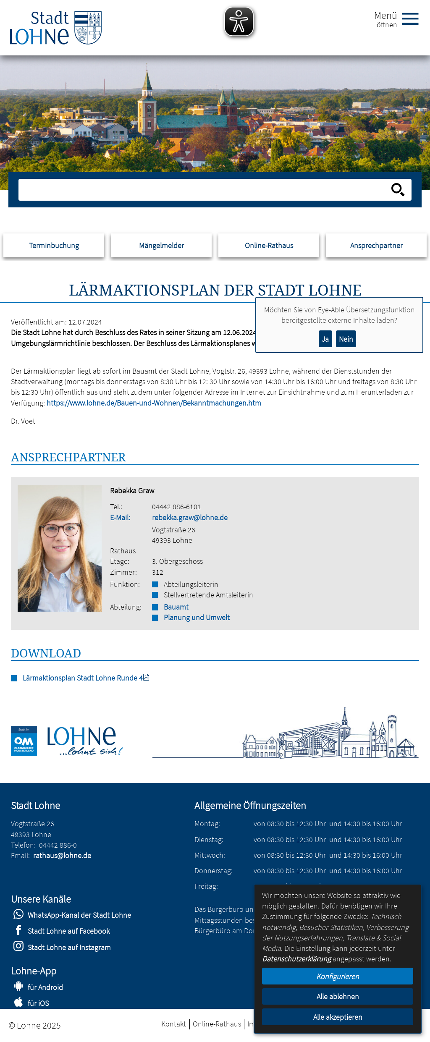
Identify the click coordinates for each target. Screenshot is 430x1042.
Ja (325, 339)
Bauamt (176, 607)
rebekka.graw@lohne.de (190, 517)
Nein (346, 339)
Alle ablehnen (338, 996)
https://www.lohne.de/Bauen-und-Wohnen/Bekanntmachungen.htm (154, 403)
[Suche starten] (398, 189)
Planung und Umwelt (197, 617)
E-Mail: (120, 517)
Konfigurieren (337, 976)
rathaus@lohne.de (62, 855)
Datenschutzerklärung (296, 958)
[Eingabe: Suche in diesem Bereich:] (205, 190)
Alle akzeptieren (337, 1017)
